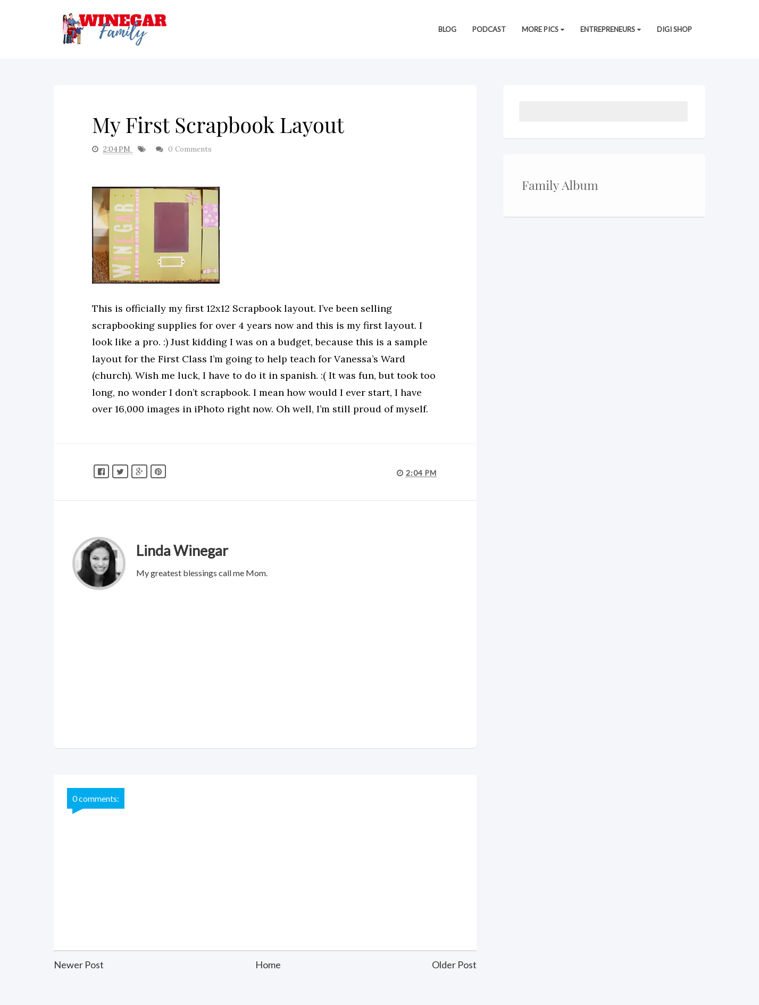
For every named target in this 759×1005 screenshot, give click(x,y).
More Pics (543, 29)
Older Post (454, 964)
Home (268, 964)
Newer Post (79, 964)
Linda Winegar (182, 550)
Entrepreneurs (610, 29)
